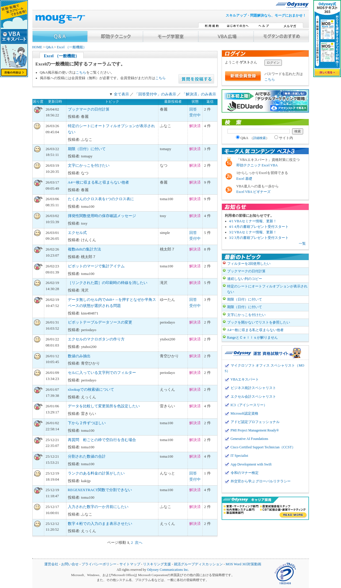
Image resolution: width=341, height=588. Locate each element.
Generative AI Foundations (249, 439)
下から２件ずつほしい (87, 423)
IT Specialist (239, 456)
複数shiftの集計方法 (84, 249)
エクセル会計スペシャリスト (253, 397)
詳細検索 (259, 138)
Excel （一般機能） (71, 47)
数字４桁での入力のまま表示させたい (100, 523)
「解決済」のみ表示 (199, 94)
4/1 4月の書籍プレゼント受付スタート (259, 227)
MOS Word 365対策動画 (243, 564)
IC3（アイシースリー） (249, 405)
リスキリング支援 (157, 564)
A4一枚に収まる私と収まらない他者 (98, 182)
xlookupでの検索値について (91, 389)
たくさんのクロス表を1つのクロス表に (101, 199)
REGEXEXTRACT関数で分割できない (100, 490)
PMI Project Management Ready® (255, 430)
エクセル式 (77, 232)
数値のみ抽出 (79, 356)
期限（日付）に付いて (87, 149)
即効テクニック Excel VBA (257, 165)
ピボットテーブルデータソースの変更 (100, 322)
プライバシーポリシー (99, 564)
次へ (138, 542)
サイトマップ (129, 564)
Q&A (49, 47)
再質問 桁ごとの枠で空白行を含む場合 (102, 440)
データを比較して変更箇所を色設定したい (104, 406)
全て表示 (121, 94)
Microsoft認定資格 (244, 413)
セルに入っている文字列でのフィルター (102, 372)
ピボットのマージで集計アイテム (96, 266)
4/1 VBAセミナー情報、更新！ (253, 221)
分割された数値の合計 (87, 456)
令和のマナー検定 (245, 473)
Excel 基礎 (244, 179)
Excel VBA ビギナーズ (253, 192)
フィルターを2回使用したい (249, 264)
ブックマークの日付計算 (88, 109)
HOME (37, 47)
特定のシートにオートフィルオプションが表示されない (267, 289)
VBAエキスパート (245, 379)
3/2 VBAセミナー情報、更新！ (253, 232)
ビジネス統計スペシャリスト (253, 388)
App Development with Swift (251, 464)
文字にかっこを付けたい (88, 165)
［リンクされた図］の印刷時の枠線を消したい (107, 282)
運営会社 (51, 564)
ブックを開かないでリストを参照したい (258, 322)
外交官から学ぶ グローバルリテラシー (261, 481)
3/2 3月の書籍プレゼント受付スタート (259, 238)
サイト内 (283, 138)
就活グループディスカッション (198, 564)
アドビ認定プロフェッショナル (255, 422)
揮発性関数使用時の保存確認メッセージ (102, 216)
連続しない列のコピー (244, 279)
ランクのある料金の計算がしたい (96, 473)
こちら (81, 72)
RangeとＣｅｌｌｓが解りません (252, 337)
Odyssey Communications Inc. (168, 570)
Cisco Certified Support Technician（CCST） (263, 447)
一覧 (302, 243)
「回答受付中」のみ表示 (155, 94)
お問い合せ (70, 564)
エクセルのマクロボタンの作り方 (96, 339)
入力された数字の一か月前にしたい (98, 506)
